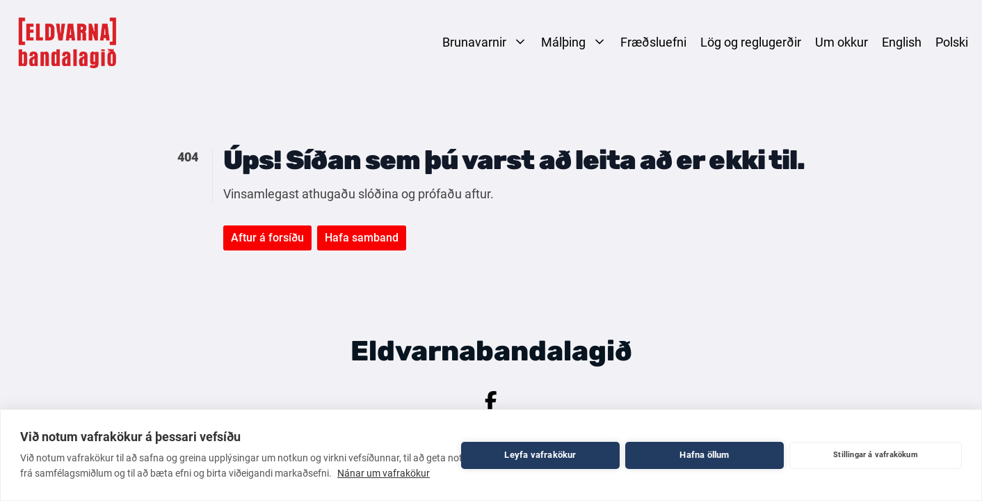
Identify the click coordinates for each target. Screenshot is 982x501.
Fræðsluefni (653, 42)
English (901, 42)
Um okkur (841, 42)
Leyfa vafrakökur (540, 455)
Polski (951, 42)
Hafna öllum (704, 455)
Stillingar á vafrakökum (875, 454)
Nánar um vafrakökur (383, 473)
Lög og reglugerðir (750, 42)
